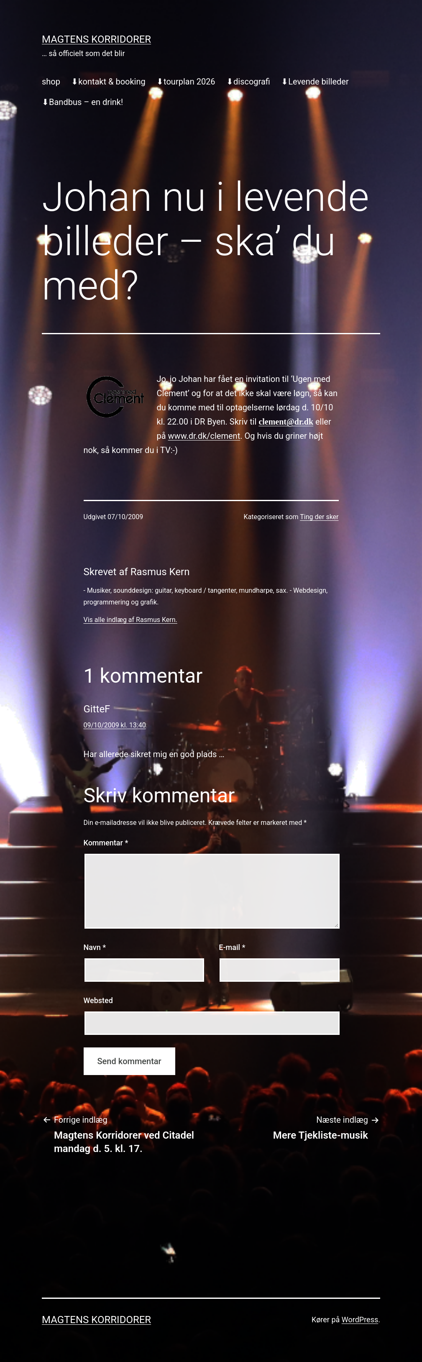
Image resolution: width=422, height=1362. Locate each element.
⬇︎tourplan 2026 (185, 82)
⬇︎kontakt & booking (108, 82)
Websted (98, 1000)
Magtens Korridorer (96, 39)
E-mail (232, 947)
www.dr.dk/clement (204, 436)
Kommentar (106, 842)
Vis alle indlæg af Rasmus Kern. (130, 620)
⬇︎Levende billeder (314, 82)
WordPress (360, 1319)
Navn (95, 947)
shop (51, 82)
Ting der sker (319, 517)
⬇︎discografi (248, 82)
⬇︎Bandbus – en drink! (82, 102)
